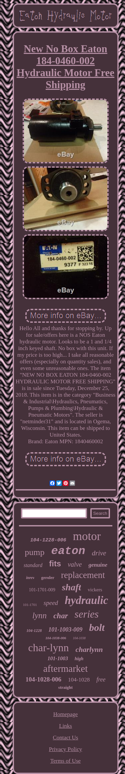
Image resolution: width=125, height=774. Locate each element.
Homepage (65, 714)
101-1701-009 (42, 589)
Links (65, 726)
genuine (97, 565)
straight (65, 687)
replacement (83, 575)
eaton (68, 551)
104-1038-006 (55, 638)
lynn (39, 615)
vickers (95, 589)
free (100, 679)
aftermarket (65, 668)
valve (75, 564)
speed (51, 602)
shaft (71, 587)
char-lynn (48, 648)
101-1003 (58, 658)
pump (34, 552)
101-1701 (30, 605)
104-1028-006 (43, 679)
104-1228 (34, 630)
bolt (97, 627)
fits (55, 563)
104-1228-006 (48, 540)
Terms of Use (65, 761)
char (60, 616)
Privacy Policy (65, 749)
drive (99, 553)
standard (33, 565)
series (87, 614)
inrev (30, 577)
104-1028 (79, 680)
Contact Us (65, 737)
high (79, 658)
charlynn (89, 649)
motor (87, 536)
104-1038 (79, 638)
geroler (47, 577)
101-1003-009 (65, 629)
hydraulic (86, 600)
